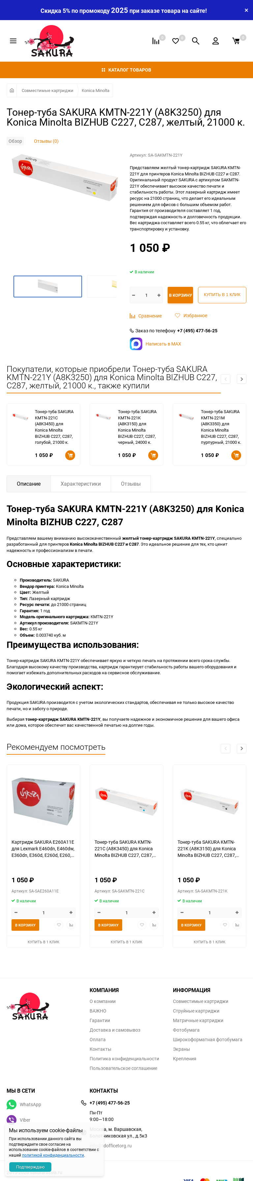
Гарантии (100, 1020)
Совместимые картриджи (47, 90)
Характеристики (81, 483)
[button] (241, 379)
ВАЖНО (98, 1011)
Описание (29, 483)
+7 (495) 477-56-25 (197, 330)
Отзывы (131, 483)
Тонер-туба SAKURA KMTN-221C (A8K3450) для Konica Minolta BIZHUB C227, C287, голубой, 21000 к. (54, 427)
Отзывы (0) (46, 141)
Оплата (98, 1039)
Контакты (100, 1049)
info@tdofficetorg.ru (111, 1145)
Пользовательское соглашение (123, 1068)
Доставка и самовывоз (115, 1030)
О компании (103, 1001)
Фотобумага (186, 1030)
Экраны (181, 1049)
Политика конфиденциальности (124, 1058)
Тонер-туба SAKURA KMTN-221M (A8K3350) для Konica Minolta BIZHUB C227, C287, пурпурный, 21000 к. (221, 427)
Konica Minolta (95, 90)
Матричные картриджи (198, 1020)
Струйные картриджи (196, 1011)
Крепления (184, 1058)
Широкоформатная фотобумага (207, 1039)
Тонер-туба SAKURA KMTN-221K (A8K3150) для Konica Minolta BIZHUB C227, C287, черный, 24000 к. (137, 427)
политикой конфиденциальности (53, 1155)
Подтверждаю (30, 1167)
